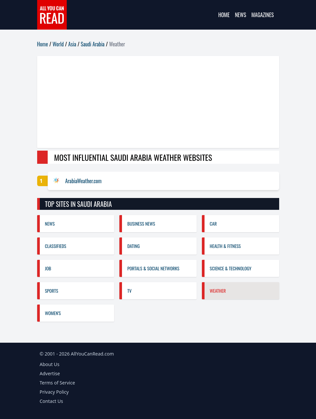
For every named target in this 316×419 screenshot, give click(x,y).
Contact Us (51, 401)
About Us (50, 364)
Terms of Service (57, 383)
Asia (72, 44)
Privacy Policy (54, 392)
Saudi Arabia (93, 44)
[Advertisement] (158, 102)
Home (224, 15)
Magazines (263, 15)
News (240, 15)
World (58, 44)
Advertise (50, 373)
